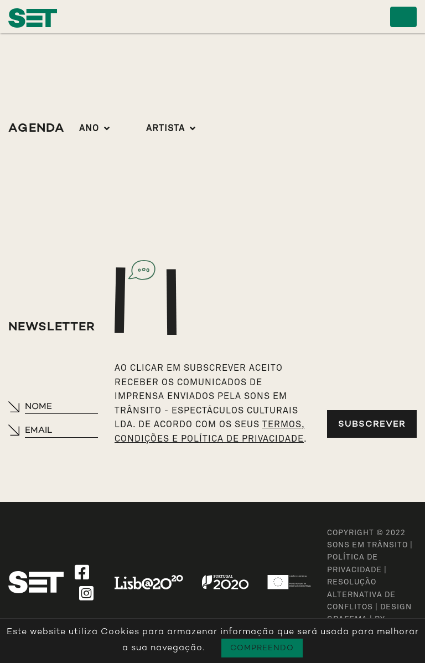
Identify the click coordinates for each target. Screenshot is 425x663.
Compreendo (262, 647)
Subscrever (372, 423)
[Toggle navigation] (403, 17)
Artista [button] (165, 128)
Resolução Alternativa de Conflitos (361, 594)
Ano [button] (89, 128)
